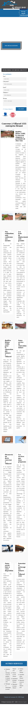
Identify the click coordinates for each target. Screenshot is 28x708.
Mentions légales (23, 702)
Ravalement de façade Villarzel (15, 680)
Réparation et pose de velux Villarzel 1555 (22, 684)
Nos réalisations (11, 45)
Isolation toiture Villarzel (21, 670)
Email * (4, 87)
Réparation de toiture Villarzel (15, 686)
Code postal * (6, 81)
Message (5, 98)
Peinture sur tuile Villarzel (14, 674)
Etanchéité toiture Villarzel (22, 676)
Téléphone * (5, 92)
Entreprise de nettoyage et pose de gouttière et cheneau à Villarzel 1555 (8, 675)
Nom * (4, 76)
